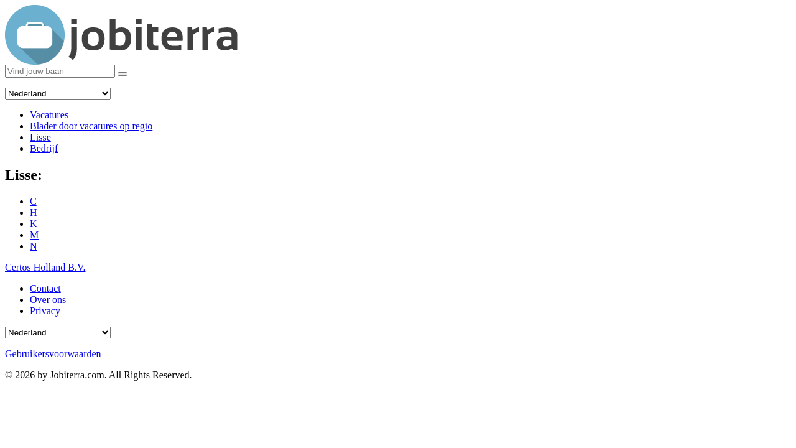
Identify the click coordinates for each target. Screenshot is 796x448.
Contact (45, 288)
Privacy (45, 311)
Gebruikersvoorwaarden (53, 353)
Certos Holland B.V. (45, 267)
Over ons (48, 299)
